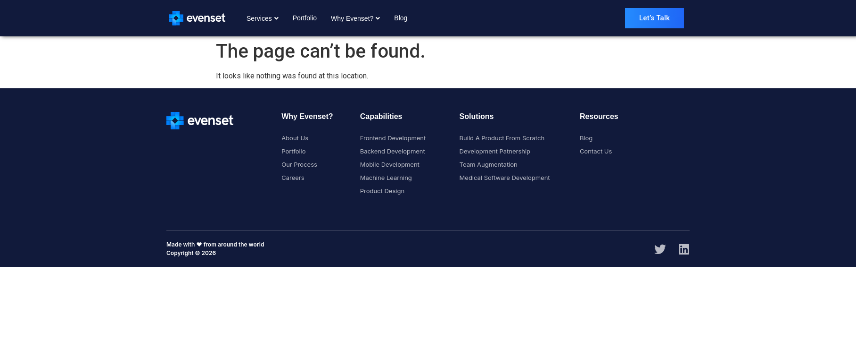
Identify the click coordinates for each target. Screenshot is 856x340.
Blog (400, 18)
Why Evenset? (355, 18)
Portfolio (305, 18)
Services (263, 18)
